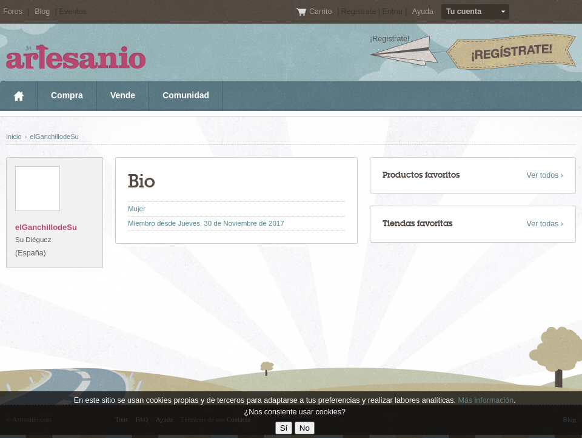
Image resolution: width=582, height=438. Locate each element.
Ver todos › (545, 175)
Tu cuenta (463, 11)
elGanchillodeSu (54, 136)
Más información (485, 400)
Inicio (18, 96)
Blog (42, 11)
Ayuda (422, 11)
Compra (67, 95)
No (304, 428)
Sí (284, 428)
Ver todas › (545, 224)
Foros (12, 11)
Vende (122, 95)
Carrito (321, 11)
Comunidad (185, 95)
